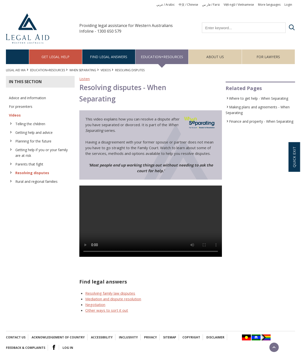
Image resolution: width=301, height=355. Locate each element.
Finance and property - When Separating (261, 121)
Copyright (191, 337)
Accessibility (102, 337)
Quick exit (294, 156)
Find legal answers (108, 56)
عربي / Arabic (165, 4)
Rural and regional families (36, 181)
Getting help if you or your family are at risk (41, 152)
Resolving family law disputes (110, 293)
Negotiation (95, 304)
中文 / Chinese (188, 4)
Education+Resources (162, 56)
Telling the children (30, 123)
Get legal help (55, 56)
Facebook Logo (53, 347)
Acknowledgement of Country (58, 337)
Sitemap (169, 337)
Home (17, 56)
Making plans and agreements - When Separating (258, 110)
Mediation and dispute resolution (113, 298)
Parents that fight (29, 164)
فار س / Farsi (211, 4)
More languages (269, 4)
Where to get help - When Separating (258, 98)
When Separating (82, 70)
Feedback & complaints (25, 348)
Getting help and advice (34, 132)
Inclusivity (128, 337)
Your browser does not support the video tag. (150, 221)
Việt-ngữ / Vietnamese (239, 4)
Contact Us (15, 337)
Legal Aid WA (16, 70)
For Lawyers (268, 56)
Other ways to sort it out (106, 310)
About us (215, 56)
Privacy (150, 337)
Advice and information (27, 97)
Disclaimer (215, 337)
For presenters (20, 106)
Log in (68, 348)
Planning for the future (33, 141)
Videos (106, 70)
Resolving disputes (32, 172)
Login (288, 4)
